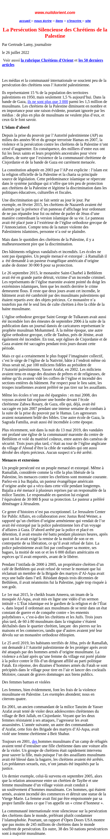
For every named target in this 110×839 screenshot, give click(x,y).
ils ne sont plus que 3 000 (47, 101)
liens (59, 21)
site (88, 21)
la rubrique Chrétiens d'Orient (47, 60)
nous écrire (43, 21)
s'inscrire (74, 21)
